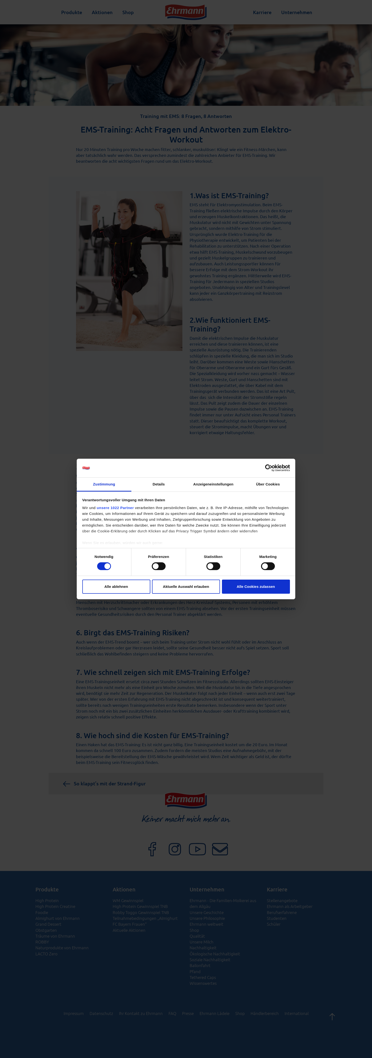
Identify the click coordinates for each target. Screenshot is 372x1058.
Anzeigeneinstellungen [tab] (213, 484)
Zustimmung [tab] (104, 484)
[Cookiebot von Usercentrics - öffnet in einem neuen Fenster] (268, 468)
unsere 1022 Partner (115, 508)
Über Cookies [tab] (268, 484)
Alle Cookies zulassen (256, 586)
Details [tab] (159, 484)
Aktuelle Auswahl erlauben (186, 586)
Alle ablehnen (116, 586)
